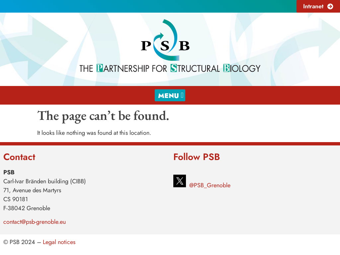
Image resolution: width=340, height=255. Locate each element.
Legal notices (59, 242)
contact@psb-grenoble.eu (34, 221)
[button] (170, 95)
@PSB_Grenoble (209, 185)
